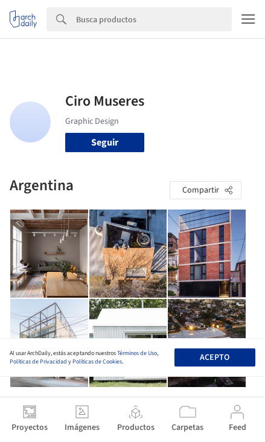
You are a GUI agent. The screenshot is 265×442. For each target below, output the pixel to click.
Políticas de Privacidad (38, 361)
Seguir (104, 142)
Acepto (214, 357)
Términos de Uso (137, 353)
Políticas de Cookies (97, 361)
